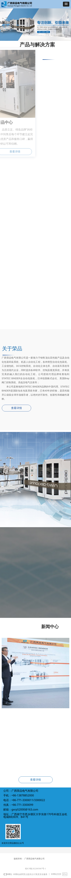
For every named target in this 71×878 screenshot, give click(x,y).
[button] (66, 4)
